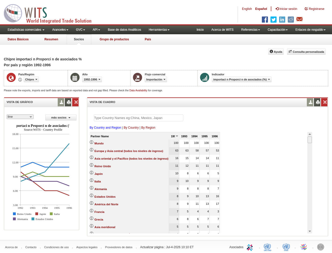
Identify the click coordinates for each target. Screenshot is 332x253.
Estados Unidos (105, 196)
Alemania (101, 189)
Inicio (200, 29)
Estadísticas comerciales (26, 29)
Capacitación (278, 29)
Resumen (51, 39)
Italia (98, 181)
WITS (51, 12)
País (148, 39)
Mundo (99, 143)
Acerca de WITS (222, 29)
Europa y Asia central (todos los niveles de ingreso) (129, 151)
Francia (99, 211)
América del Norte (106, 204)
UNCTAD (268, 247)
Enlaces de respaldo (310, 29)
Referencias (250, 29)
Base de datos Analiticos (124, 29)
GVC (80, 29)
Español (261, 9)
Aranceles (60, 29)
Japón (99, 173)
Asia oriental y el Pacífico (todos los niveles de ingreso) (132, 158)
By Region (148, 127)
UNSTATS (286, 247)
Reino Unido (103, 166)
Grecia (99, 219)
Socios (79, 39)
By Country (131, 127)
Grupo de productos (114, 39)
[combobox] (20, 116)
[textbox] (138, 117)
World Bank (322, 247)
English (247, 9)
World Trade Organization (304, 247)
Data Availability (138, 90)
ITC (251, 247)
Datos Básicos (18, 39)
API (96, 29)
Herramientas (159, 29)
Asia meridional (105, 227)
